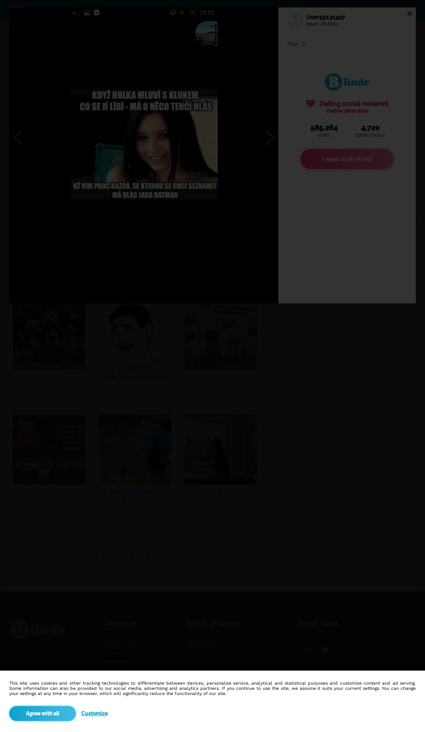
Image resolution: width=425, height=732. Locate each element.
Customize (94, 713)
